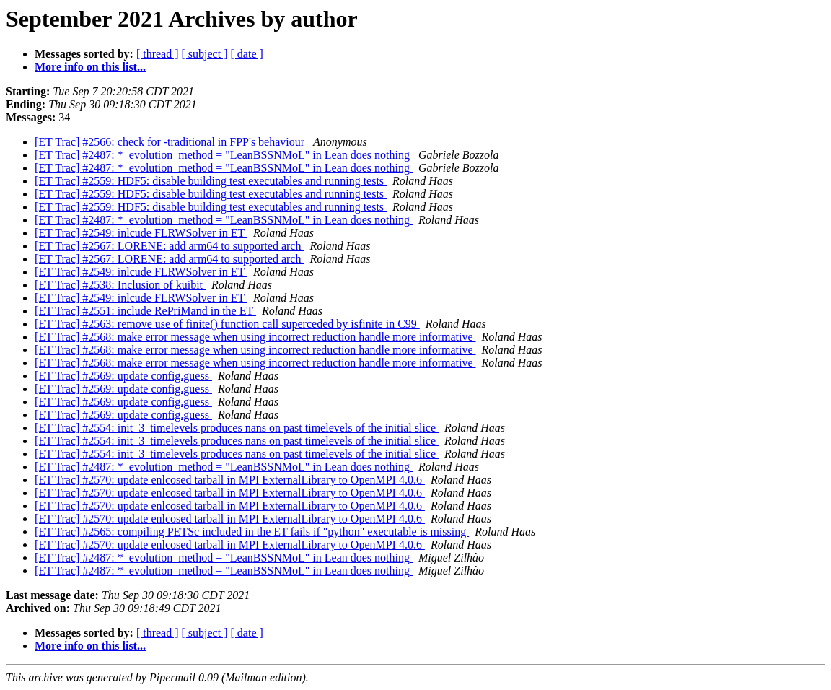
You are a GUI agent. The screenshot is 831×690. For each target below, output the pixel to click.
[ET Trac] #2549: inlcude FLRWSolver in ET (141, 233)
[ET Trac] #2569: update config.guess (123, 376)
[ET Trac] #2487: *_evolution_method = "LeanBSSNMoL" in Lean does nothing (224, 155)
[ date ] (247, 54)
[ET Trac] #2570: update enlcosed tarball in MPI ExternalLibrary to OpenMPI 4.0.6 (230, 479)
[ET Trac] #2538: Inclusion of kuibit (120, 285)
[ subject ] (205, 54)
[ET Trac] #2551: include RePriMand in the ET (145, 311)
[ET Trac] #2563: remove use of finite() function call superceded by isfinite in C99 (227, 324)
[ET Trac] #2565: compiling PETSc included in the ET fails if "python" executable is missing (252, 531)
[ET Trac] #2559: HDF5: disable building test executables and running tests (211, 181)
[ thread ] (157, 54)
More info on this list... (90, 67)
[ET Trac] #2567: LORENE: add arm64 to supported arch (169, 246)
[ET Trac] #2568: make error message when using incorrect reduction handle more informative (255, 337)
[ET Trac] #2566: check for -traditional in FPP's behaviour (171, 142)
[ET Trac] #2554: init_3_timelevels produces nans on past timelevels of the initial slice (237, 428)
